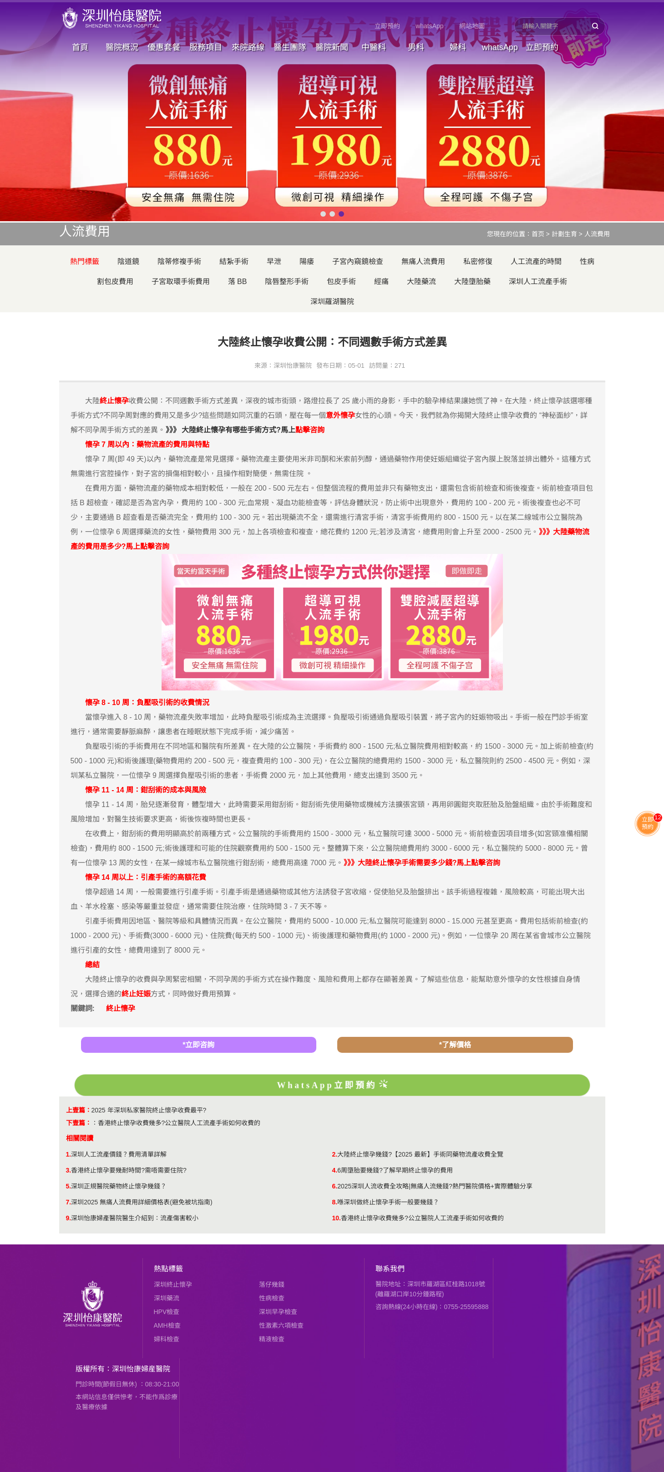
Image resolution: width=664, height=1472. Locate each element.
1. (68, 1154)
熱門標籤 (84, 261)
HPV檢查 (167, 1311)
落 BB (237, 281)
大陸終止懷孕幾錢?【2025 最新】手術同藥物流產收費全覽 (420, 1154)
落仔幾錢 (271, 1284)
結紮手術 (233, 261)
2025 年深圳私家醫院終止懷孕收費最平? (149, 1110)
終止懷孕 (120, 1008)
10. (336, 1218)
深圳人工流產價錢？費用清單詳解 (119, 1154)
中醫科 (373, 47)
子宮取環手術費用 (181, 281)
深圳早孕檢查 (278, 1311)
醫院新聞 (331, 47)
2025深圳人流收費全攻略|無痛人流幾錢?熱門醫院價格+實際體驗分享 (434, 1186)
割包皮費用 (115, 281)
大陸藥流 (421, 281)
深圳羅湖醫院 (332, 301)
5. (68, 1186)
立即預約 (387, 26)
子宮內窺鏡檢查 (357, 261)
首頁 (80, 47)
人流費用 (597, 234)
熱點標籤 (168, 1269)
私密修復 (477, 261)
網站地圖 (472, 26)
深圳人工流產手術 (538, 281)
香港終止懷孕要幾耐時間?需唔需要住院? (129, 1170)
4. (335, 1170)
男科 (416, 47)
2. (335, 1154)
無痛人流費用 (423, 261)
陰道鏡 (128, 261)
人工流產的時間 (536, 261)
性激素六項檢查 (281, 1325)
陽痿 (306, 261)
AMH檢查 (167, 1325)
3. (68, 1170)
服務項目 (205, 47)
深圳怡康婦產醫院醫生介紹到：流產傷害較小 (134, 1218)
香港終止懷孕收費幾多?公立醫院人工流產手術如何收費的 (179, 1123)
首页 (538, 234)
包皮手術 (341, 281)
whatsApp (429, 26)
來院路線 (248, 47)
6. (335, 1186)
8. (335, 1202)
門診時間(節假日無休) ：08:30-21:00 (127, 1384)
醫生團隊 (290, 47)
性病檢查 (271, 1298)
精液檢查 (271, 1339)
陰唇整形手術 (287, 281)
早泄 (274, 261)
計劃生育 (564, 234)
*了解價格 (455, 1045)
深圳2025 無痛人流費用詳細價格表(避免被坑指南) (141, 1202)
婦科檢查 (166, 1339)
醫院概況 (122, 47)
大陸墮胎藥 (472, 281)
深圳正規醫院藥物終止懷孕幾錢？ (119, 1186)
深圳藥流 (166, 1298)
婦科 (458, 47)
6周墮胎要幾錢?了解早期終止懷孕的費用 (395, 1170)
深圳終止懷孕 (173, 1284)
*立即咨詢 (198, 1045)
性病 (587, 261)
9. (68, 1218)
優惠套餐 (163, 47)
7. (68, 1202)
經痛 (381, 281)
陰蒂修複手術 (179, 261)
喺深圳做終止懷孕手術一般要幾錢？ (388, 1202)
